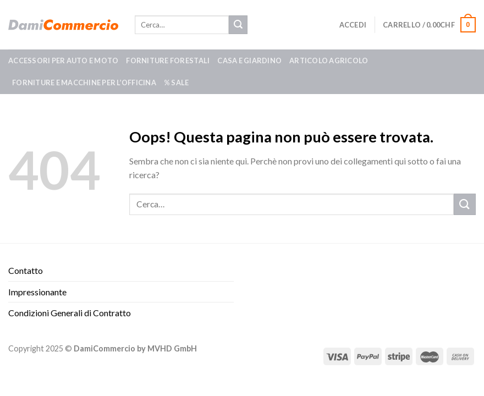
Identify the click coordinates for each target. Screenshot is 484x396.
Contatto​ (25, 270)
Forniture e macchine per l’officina (84, 82)
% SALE (176, 82)
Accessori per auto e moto (63, 60)
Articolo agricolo (328, 60)
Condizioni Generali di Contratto (69, 312)
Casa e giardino (249, 60)
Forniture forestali (168, 60)
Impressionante (37, 292)
